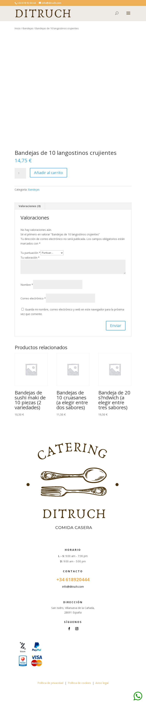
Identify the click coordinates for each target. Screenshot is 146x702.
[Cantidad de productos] (20, 173)
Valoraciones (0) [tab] (30, 206)
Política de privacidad (50, 683)
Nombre (27, 284)
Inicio (18, 28)
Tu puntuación (30, 252)
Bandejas (28, 28)
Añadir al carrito (48, 172)
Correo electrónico (33, 298)
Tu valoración (30, 257)
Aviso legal (102, 683)
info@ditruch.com (73, 586)
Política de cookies (79, 683)
